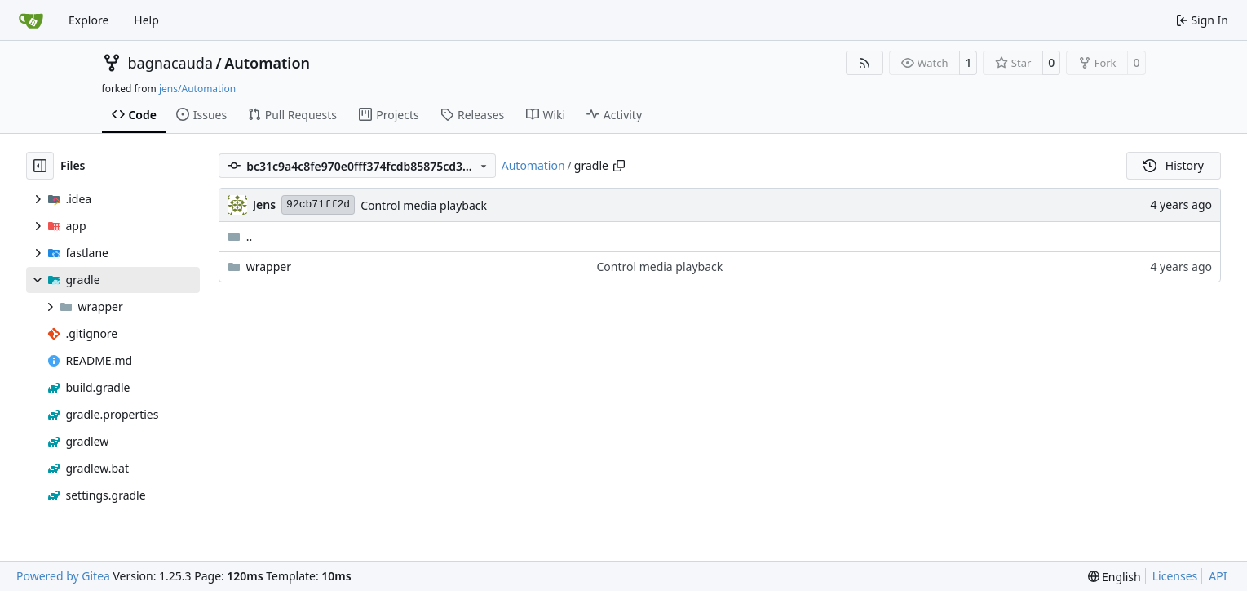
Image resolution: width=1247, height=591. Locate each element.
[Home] (31, 20)
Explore (88, 20)
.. (240, 236)
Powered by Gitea (63, 576)
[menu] (1114, 576)
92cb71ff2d (318, 204)
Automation (267, 63)
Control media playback (423, 205)
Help (146, 20)
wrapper (268, 266)
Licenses (1175, 576)
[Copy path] (619, 165)
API (1218, 576)
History (1173, 165)
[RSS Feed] (864, 63)
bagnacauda (171, 63)
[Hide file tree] (40, 166)
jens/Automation (197, 89)
